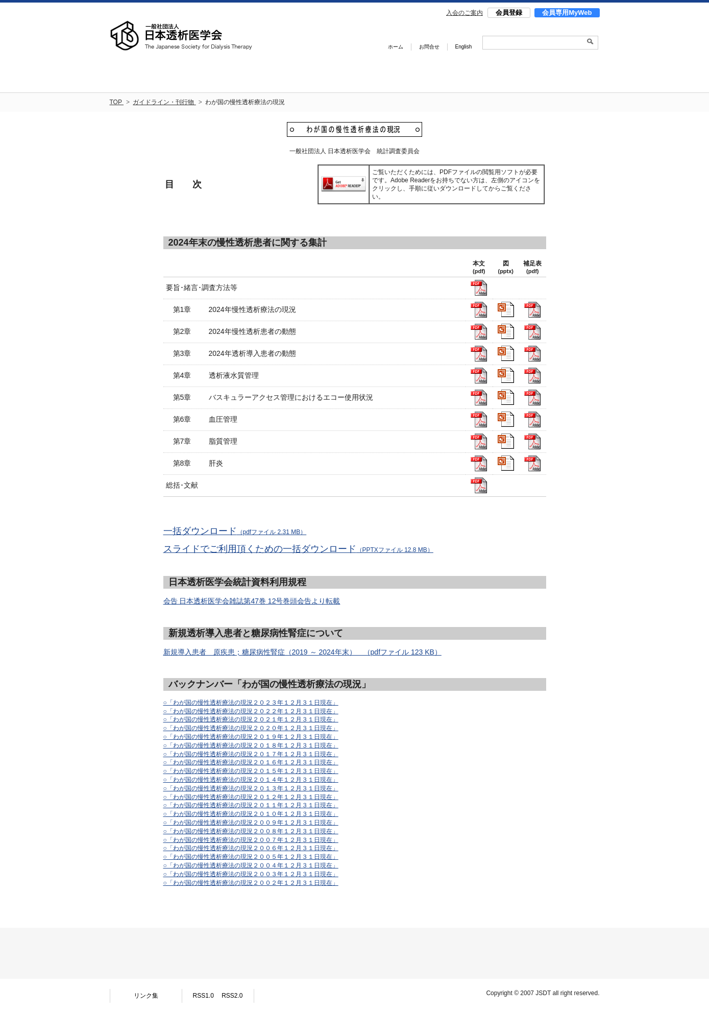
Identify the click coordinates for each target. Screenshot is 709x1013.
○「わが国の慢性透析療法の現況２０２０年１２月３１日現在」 (250, 728)
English (463, 47)
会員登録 (509, 12)
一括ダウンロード (235, 531)
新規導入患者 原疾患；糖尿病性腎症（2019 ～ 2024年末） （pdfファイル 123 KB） (302, 652)
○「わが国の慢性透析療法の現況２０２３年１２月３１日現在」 (250, 702)
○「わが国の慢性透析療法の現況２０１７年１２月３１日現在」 (250, 754)
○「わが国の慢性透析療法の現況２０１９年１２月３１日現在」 (250, 736)
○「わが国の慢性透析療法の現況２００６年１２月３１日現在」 (250, 848)
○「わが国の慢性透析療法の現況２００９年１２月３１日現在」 (250, 822)
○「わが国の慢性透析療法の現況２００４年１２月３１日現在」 (250, 865)
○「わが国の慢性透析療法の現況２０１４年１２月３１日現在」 (250, 779)
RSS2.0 (232, 995)
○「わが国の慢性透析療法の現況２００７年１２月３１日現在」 (250, 839)
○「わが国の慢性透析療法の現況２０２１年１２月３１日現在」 (250, 719)
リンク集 (146, 995)
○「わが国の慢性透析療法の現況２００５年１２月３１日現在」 (250, 856)
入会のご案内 (464, 12)
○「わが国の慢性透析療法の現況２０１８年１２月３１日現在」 (250, 745)
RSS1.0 (202, 995)
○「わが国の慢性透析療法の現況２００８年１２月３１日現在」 (250, 831)
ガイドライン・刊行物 (164, 102)
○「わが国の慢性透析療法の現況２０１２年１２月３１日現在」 (250, 797)
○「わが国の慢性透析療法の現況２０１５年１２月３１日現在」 (250, 771)
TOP (117, 102)
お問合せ (429, 47)
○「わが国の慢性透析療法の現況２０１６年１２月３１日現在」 (250, 762)
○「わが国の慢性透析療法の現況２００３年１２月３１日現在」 (250, 874)
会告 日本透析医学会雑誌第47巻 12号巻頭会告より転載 (251, 601)
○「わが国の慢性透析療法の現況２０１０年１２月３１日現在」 (250, 813)
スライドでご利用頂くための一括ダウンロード (298, 549)
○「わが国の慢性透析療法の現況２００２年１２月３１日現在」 (250, 882)
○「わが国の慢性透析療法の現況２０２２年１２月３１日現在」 (250, 711)
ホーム (395, 47)
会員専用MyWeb (567, 12)
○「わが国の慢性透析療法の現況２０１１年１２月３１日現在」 (250, 805)
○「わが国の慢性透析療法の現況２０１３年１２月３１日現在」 (250, 788)
